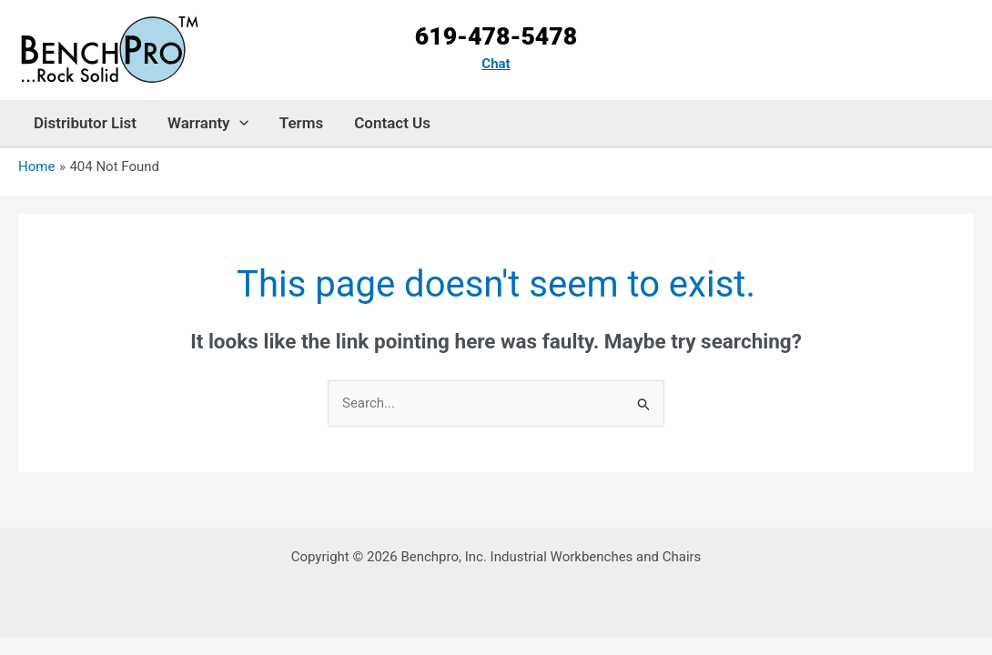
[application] (239, 123)
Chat (495, 63)
